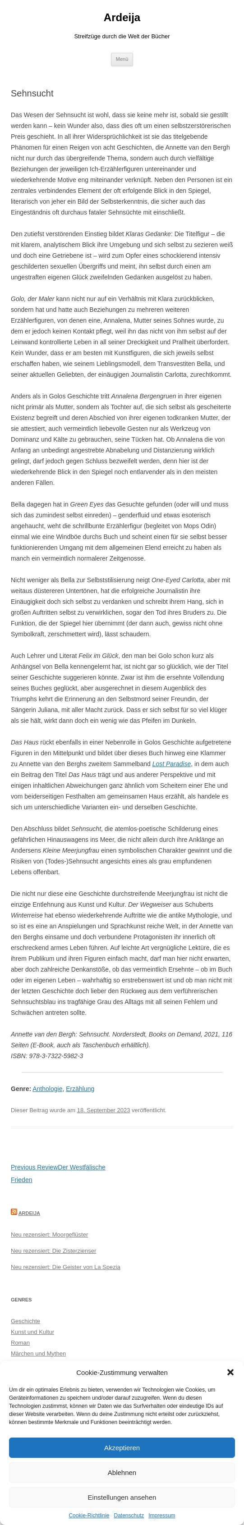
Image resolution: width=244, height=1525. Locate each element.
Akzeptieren (122, 1448)
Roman (20, 1342)
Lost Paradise (171, 763)
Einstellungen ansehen (122, 1497)
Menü (122, 59)
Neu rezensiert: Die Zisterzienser (53, 1250)
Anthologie (47, 1088)
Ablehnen (122, 1472)
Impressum (161, 1515)
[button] (230, 1372)
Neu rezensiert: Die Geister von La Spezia (65, 1267)
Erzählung (80, 1088)
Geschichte (25, 1321)
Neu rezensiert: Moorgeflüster (49, 1234)
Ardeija (122, 17)
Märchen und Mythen (38, 1353)
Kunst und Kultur (32, 1332)
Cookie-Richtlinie (89, 1515)
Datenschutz (129, 1515)
